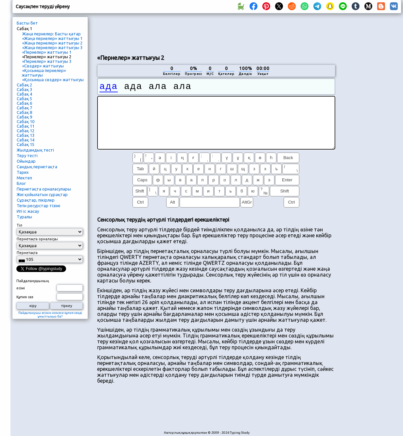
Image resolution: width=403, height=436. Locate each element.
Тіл (19, 225)
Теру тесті (27, 155)
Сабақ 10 (25, 121)
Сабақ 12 (25, 130)
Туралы (24, 216)
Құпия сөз (24, 297)
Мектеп (24, 177)
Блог (21, 183)
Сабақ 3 (24, 89)
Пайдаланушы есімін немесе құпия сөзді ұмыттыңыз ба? (50, 314)
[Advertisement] (216, 33)
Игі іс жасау (28, 211)
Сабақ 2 (24, 84)
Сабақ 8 (24, 112)
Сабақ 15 (25, 144)
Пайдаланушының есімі (32, 284)
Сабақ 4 (24, 94)
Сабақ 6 (24, 103)
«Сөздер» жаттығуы (43, 66)
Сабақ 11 (25, 126)
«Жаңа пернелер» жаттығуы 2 (52, 43)
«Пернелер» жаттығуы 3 (46, 61)
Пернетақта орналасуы (37, 239)
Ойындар (26, 161)
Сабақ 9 (24, 117)
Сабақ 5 (24, 98)
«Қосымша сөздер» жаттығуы (53, 79)
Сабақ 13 (25, 135)
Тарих (23, 172)
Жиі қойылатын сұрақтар (42, 194)
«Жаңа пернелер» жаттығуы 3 (52, 47)
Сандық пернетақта (37, 166)
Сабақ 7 (24, 107)
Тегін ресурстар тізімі (38, 205)
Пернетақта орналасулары (44, 189)
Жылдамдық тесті (35, 150)
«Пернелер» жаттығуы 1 (46, 52)
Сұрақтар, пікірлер (36, 200)
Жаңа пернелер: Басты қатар (51, 33)
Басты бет (27, 23)
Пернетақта (27, 253)
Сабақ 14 (25, 139)
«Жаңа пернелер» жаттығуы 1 (52, 38)
